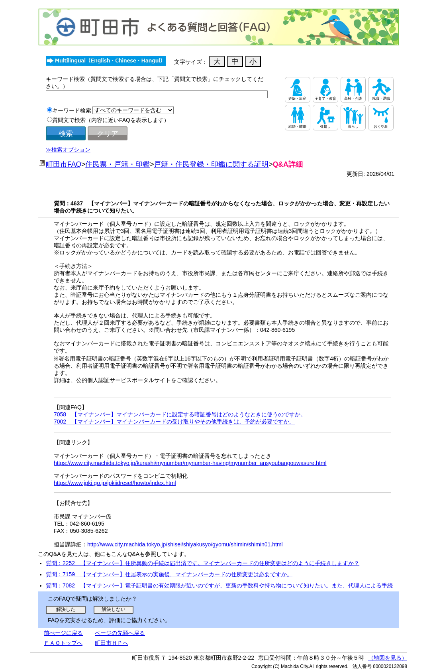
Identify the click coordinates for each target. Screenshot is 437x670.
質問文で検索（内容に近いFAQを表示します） (110, 120)
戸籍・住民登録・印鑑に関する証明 (211, 164)
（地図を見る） (387, 657)
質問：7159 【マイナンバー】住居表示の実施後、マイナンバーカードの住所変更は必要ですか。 (169, 574)
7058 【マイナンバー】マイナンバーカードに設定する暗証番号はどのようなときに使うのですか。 (180, 414)
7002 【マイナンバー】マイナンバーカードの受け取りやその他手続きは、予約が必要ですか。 (174, 421)
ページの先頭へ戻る (120, 633)
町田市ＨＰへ (111, 643)
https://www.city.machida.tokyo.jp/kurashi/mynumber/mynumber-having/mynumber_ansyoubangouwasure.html (190, 463)
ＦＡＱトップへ (63, 643)
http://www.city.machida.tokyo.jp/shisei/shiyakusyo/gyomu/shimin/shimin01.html (185, 544)
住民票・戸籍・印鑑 (117, 164)
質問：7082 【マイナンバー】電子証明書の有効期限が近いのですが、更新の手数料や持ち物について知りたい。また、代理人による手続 (219, 585)
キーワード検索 (71, 110)
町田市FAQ (63, 164)
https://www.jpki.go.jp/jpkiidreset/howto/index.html (115, 483)
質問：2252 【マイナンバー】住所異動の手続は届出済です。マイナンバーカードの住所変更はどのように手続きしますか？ (202, 563)
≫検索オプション (68, 149)
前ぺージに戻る (63, 633)
